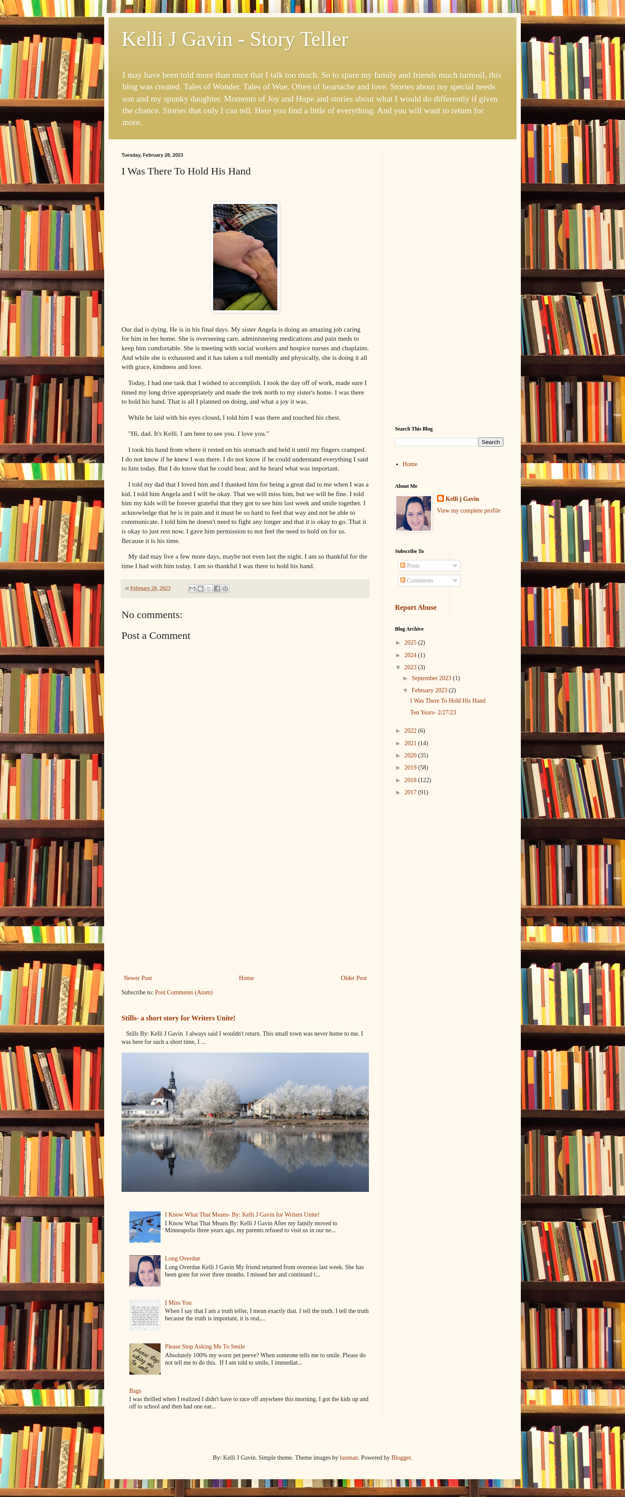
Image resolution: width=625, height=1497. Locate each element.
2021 (411, 743)
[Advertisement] (245, 901)
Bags (135, 1391)
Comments (416, 580)
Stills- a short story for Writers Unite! (179, 1018)
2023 (411, 667)
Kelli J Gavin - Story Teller (235, 38)
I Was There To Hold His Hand (448, 701)
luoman (349, 1457)
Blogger (401, 1457)
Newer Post (138, 978)
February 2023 (430, 690)
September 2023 (432, 678)
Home (246, 978)
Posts (410, 566)
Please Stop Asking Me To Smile (205, 1346)
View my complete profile (469, 510)
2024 (411, 655)
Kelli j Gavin (462, 499)
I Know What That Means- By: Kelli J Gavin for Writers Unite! (242, 1214)
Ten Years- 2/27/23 (433, 712)
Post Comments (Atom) (184, 992)
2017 (411, 792)
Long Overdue (182, 1258)
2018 (411, 780)
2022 (411, 730)
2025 (411, 642)
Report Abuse (416, 607)
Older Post (354, 978)
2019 (411, 767)
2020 (411, 755)
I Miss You (178, 1303)
